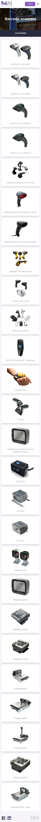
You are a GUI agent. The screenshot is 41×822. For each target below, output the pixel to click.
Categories (20, 33)
